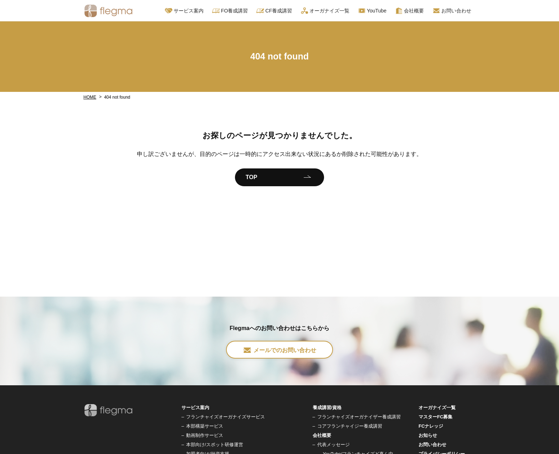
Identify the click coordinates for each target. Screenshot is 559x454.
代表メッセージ (333, 444)
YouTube (372, 11)
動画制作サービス (204, 435)
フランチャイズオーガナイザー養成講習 (359, 416)
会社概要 (409, 11)
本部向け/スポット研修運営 (214, 444)
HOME (89, 97)
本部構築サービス (204, 426)
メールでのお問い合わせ (279, 350)
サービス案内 (184, 11)
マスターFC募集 (435, 416)
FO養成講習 (230, 11)
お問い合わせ (451, 11)
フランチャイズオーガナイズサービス (225, 416)
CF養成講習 (274, 11)
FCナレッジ (431, 426)
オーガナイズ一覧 (325, 11)
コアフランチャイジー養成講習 (349, 426)
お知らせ (428, 435)
